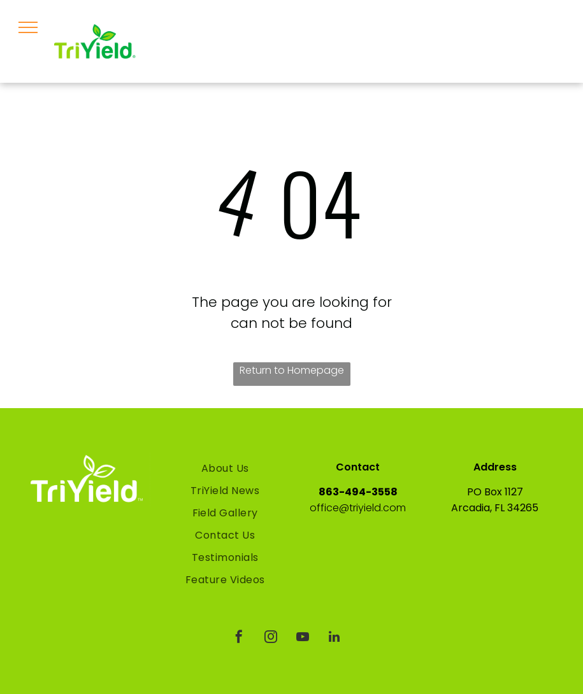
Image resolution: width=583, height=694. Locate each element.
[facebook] (238, 638)
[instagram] (270, 638)
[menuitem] (224, 468)
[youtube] (302, 638)
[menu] (28, 27)
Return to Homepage (292, 370)
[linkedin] (334, 638)
